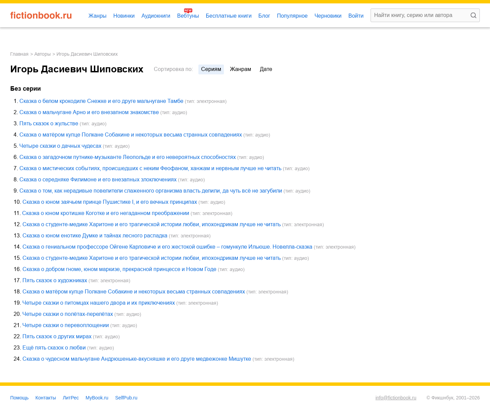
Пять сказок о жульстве (48, 123)
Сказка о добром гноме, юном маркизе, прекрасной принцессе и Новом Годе (119, 269)
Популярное (292, 16)
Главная (19, 54)
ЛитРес (71, 397)
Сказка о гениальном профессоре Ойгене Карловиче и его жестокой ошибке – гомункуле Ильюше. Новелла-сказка (167, 247)
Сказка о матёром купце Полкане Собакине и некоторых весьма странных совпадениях (130, 135)
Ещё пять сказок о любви (54, 348)
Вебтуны (188, 16)
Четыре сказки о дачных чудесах (60, 146)
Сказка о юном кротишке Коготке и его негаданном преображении (105, 213)
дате (266, 69)
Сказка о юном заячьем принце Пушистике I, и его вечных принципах (109, 202)
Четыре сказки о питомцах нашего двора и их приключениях (98, 303)
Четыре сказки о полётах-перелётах (67, 314)
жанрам (240, 69)
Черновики (328, 16)
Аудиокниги (156, 16)
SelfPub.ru (126, 397)
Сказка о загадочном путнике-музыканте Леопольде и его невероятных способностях (127, 157)
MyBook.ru (97, 397)
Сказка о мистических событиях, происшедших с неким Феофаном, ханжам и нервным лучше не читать (150, 168)
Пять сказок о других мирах (57, 336)
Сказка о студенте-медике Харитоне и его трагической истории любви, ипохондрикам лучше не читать (151, 224)
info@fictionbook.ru (395, 397)
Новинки (124, 16)
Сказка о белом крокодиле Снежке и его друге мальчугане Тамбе (101, 101)
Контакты (45, 397)
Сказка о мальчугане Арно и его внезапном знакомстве (89, 112)
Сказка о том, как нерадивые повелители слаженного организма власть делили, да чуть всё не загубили (150, 191)
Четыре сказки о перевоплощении (65, 325)
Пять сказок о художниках (54, 280)
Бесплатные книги (229, 16)
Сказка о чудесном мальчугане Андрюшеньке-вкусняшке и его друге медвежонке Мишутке (136, 359)
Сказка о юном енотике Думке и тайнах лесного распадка (94, 235)
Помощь (19, 397)
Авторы (42, 54)
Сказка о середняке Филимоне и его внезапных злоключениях (98, 179)
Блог (264, 16)
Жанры (97, 16)
